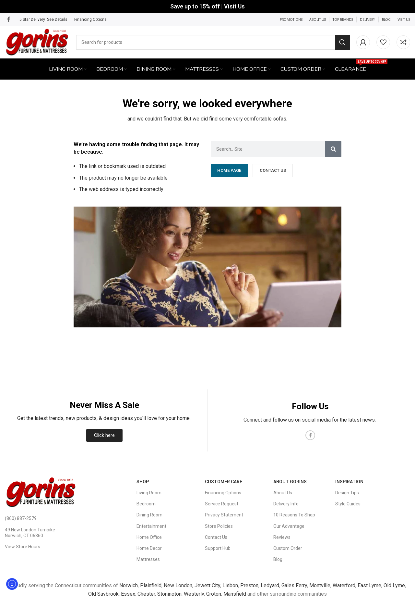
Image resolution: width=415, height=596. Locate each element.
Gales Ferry (294, 586)
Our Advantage (288, 526)
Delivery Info (286, 504)
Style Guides (348, 504)
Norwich (128, 586)
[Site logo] (37, 42)
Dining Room (149, 515)
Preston (249, 586)
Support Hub (218, 548)
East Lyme (369, 586)
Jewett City (207, 586)
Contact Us (216, 537)
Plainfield (150, 586)
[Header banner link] (207, 6)
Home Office (149, 537)
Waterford (344, 586)
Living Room (148, 493)
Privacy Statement (224, 515)
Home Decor (149, 548)
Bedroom (146, 504)
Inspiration (349, 481)
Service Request (221, 504)
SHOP (142, 481)
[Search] (213, 42)
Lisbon (230, 586)
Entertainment (151, 526)
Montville (319, 586)
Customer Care (223, 481)
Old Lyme (394, 586)
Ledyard (270, 586)
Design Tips (347, 493)
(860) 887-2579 (21, 518)
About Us (282, 493)
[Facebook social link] (9, 19)
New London (178, 586)
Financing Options (90, 19)
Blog (277, 559)
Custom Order (287, 548)
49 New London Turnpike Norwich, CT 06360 (30, 532)
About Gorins (290, 481)
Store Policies (219, 526)
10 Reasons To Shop (294, 515)
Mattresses (148, 559)
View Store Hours (22, 547)
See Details (57, 19)
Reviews (281, 537)
